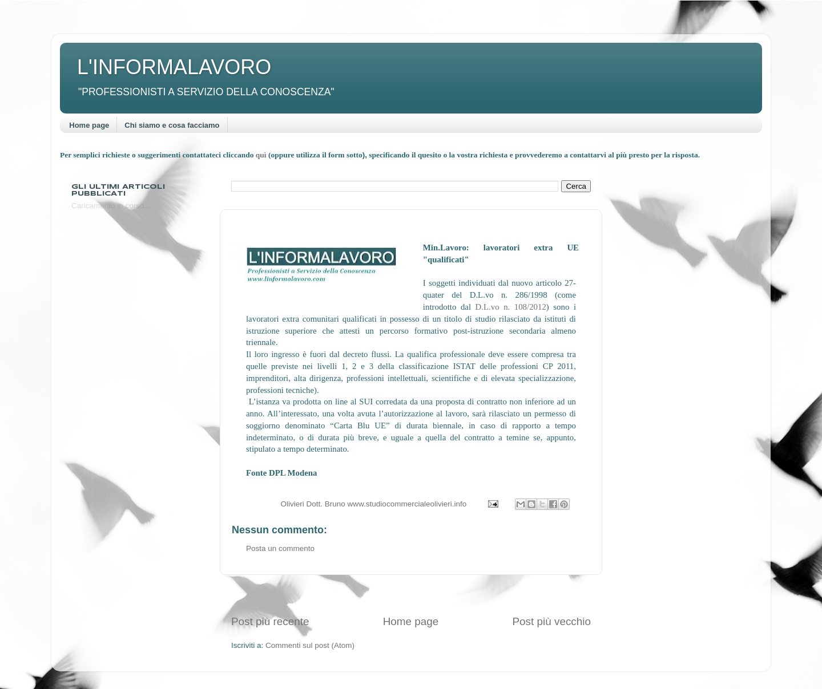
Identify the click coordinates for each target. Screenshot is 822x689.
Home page (89, 125)
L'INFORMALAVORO (174, 67)
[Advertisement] (411, 594)
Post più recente (270, 621)
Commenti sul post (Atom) (309, 645)
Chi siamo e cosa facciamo (171, 125)
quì (262, 155)
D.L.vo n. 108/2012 (511, 306)
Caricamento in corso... (111, 205)
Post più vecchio (551, 621)
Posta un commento (280, 548)
